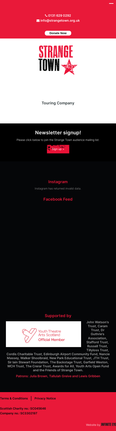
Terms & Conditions (14, 398)
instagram (62, 26)
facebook (56, 26)
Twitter (50, 26)
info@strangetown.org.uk (60, 20)
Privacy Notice (45, 398)
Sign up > (58, 149)
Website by (101, 424)
